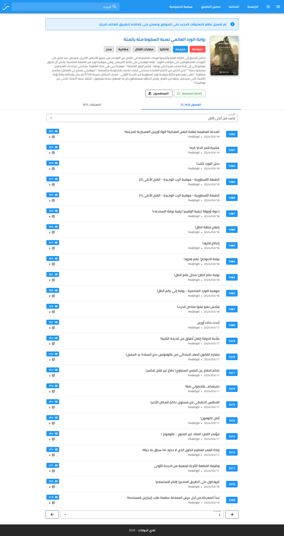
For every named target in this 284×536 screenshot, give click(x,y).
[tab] (191, 105)
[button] (142, 118)
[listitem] (142, 134)
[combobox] (66, 6)
